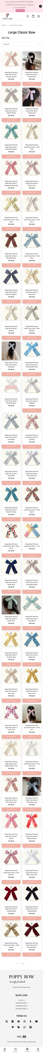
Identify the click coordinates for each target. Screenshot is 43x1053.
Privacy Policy (22, 1042)
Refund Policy (32, 1042)
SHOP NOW (20, 10)
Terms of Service (12, 1042)
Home (4, 25)
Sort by (6, 38)
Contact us (21, 1000)
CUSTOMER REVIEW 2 (21, 1006)
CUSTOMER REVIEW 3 (21, 1009)
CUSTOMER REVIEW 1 (21, 1003)
